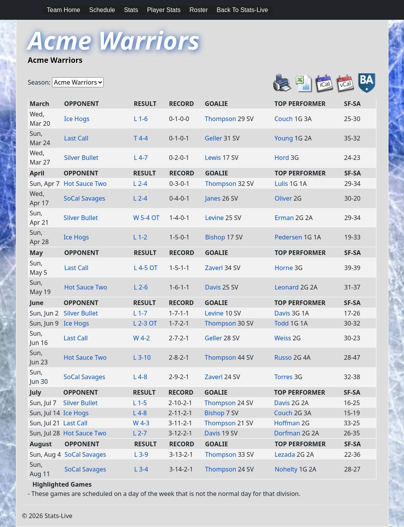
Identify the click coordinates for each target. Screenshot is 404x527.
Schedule (102, 10)
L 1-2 (140, 237)
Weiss (282, 338)
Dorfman (287, 433)
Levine (214, 217)
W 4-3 (141, 423)
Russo (283, 357)
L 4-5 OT (146, 268)
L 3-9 (141, 454)
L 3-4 (141, 469)
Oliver (283, 198)
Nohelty (286, 469)
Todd (281, 323)
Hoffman (287, 423)
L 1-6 (141, 118)
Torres (283, 377)
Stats (131, 10)
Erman (284, 217)
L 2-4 (140, 183)
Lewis (213, 157)
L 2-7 (140, 433)
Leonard (287, 287)
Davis (213, 287)
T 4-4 (141, 138)
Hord (281, 157)
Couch (283, 118)
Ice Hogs (76, 118)
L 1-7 (140, 313)
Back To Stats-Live (242, 10)
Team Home (63, 10)
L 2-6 (141, 287)
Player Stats (163, 10)
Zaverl (214, 268)
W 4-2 (141, 338)
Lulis (281, 183)
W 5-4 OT (146, 217)
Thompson (220, 118)
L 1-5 (140, 403)
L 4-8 (140, 377)
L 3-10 (142, 357)
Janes (212, 198)
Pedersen (288, 237)
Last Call (76, 138)
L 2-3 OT (145, 323)
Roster (198, 10)
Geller (213, 138)
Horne (284, 268)
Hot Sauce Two (85, 183)
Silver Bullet (81, 157)
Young (283, 138)
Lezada (285, 454)
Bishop (215, 237)
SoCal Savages (84, 198)
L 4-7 (141, 157)
